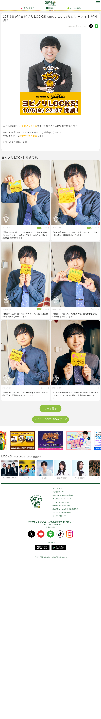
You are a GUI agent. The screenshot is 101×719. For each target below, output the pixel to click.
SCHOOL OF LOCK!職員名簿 (63, 653)
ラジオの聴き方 (58, 649)
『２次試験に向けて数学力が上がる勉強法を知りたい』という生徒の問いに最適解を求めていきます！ (25, 554)
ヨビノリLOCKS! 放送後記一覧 (50, 577)
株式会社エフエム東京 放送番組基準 (65, 666)
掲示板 (52, 8)
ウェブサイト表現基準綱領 (62, 670)
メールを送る (75, 8)
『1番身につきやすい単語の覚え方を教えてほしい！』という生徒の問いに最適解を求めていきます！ (74, 475)
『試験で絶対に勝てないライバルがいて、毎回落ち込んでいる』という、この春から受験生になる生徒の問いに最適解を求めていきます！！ (25, 235)
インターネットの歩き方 (61, 660)
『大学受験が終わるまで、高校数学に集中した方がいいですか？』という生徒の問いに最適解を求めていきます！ (75, 395)
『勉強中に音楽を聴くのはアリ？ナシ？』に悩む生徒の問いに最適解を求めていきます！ (25, 315)
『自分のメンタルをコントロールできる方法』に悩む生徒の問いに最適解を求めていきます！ (25, 394)
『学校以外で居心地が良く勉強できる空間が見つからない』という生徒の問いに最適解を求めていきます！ (25, 475)
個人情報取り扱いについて (62, 656)
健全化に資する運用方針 (61, 663)
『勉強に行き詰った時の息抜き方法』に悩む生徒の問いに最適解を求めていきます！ (75, 315)
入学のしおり (57, 646)
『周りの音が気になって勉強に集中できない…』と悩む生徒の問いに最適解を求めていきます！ (75, 233)
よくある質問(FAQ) (59, 673)
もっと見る (50, 565)
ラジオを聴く (27, 8)
